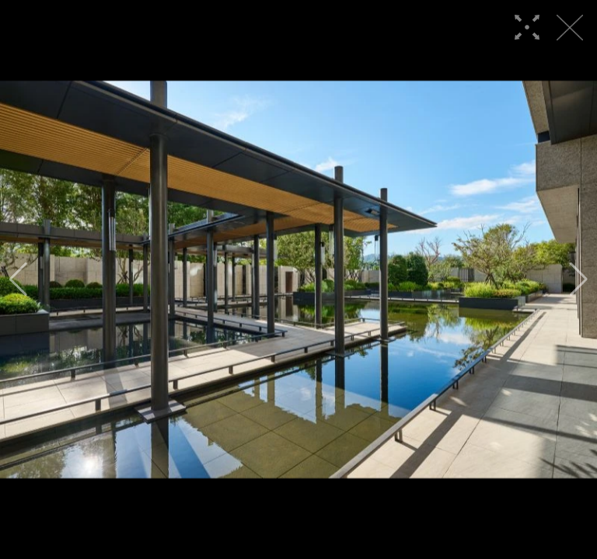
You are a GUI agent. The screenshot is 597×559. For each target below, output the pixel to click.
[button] (18, 279)
